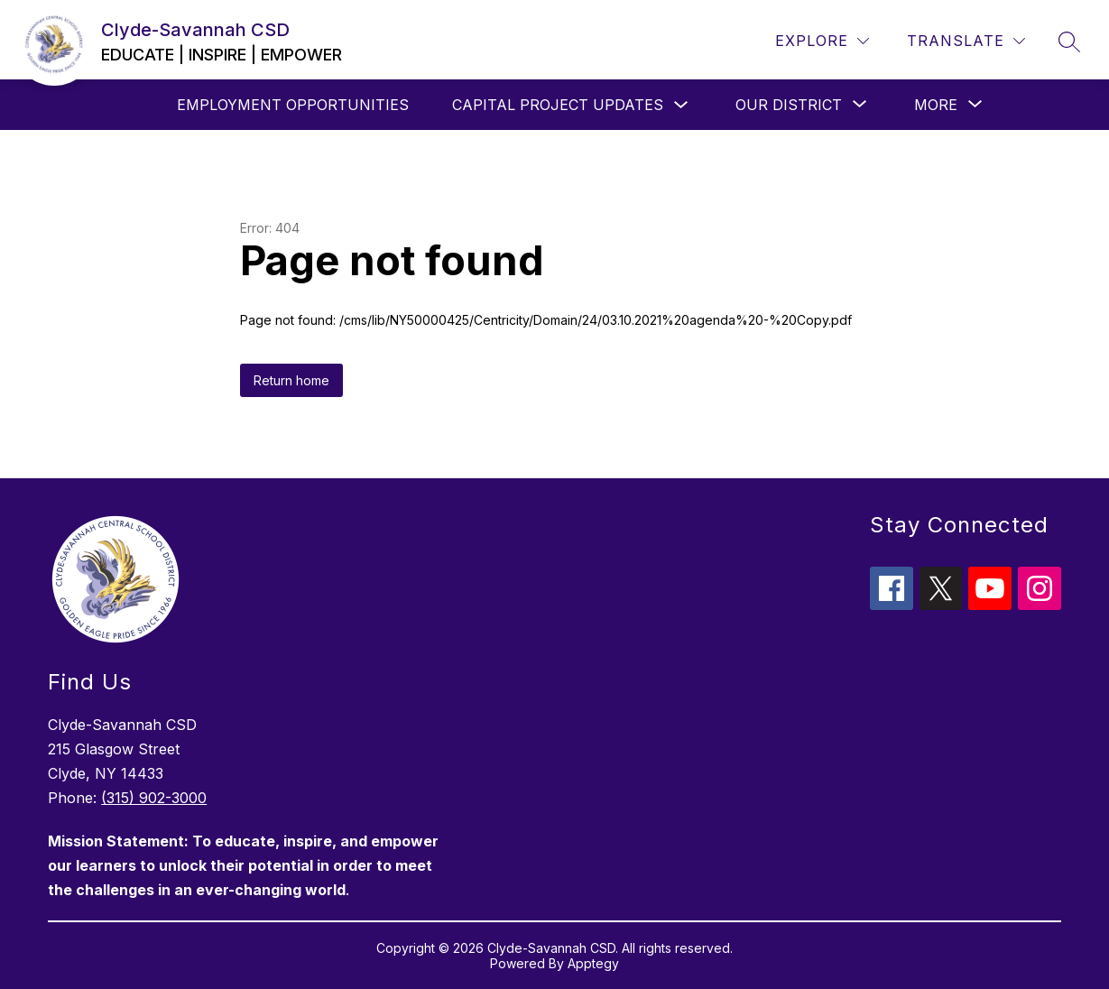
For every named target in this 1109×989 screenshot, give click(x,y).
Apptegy (593, 963)
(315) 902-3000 (154, 798)
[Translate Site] (966, 41)
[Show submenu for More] (935, 105)
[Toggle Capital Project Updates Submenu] (681, 105)
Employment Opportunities (293, 105)
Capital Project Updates (557, 105)
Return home (291, 380)
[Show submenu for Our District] (788, 105)
